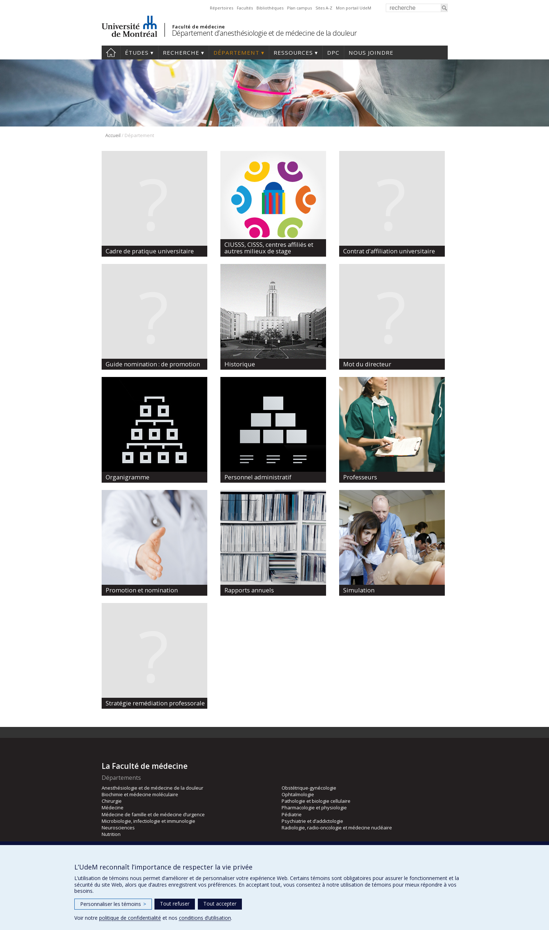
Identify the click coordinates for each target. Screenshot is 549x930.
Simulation (359, 590)
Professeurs (360, 477)
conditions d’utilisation (205, 917)
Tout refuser (174, 903)
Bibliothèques (269, 8)
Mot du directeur (367, 364)
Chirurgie (112, 801)
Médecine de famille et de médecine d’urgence (153, 814)
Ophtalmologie (298, 794)
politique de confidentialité (130, 917)
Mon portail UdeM (353, 8)
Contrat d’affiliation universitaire (389, 251)
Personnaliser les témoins (113, 903)
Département (236, 52)
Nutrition (111, 834)
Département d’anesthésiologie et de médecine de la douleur (264, 33)
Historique (239, 364)
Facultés (245, 8)
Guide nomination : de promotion (153, 364)
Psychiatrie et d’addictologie (312, 821)
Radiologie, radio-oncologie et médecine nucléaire (337, 827)
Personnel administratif (257, 477)
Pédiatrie (292, 814)
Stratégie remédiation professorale (155, 703)
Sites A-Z (323, 8)
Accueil (111, 52)
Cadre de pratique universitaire (150, 251)
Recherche (181, 52)
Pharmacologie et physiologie (314, 807)
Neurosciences (118, 827)
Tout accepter (219, 903)
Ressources (293, 52)
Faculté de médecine (198, 26)
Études (137, 52)
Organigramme (127, 477)
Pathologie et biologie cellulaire (316, 801)
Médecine (112, 807)
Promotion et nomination (142, 590)
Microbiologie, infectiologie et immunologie (148, 821)
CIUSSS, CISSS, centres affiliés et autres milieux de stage (268, 247)
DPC (333, 52)
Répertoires (221, 8)
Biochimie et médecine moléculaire (140, 794)
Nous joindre (371, 52)
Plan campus (299, 8)
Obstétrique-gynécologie (309, 788)
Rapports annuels (249, 590)
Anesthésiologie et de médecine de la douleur (152, 788)
